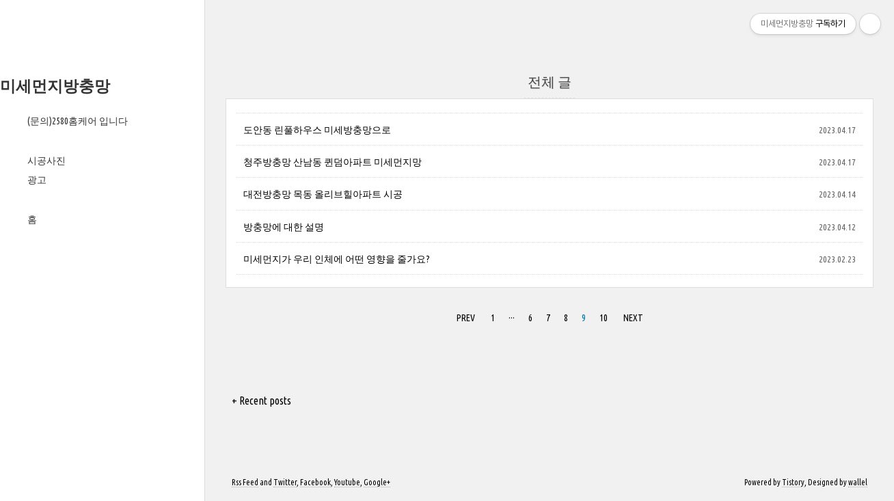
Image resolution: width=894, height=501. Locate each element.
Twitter (285, 482)
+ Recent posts (261, 400)
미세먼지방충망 (55, 85)
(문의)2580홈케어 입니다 (77, 121)
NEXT (631, 315)
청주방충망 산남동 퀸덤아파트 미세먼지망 (332, 162)
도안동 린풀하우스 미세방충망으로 (317, 129)
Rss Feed (245, 482)
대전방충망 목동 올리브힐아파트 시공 (323, 194)
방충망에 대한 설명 (283, 226)
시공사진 (46, 160)
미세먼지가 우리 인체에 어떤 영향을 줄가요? (336, 259)
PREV (464, 315)
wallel (857, 482)
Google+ (377, 482)
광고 (36, 179)
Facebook (315, 482)
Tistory (793, 482)
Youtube (347, 482)
